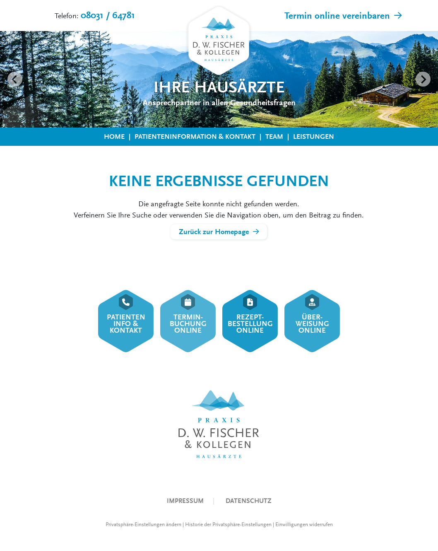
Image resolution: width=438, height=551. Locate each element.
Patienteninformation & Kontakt (195, 136)
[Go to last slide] (14, 79)
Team (274, 136)
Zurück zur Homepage (214, 231)
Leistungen (313, 136)
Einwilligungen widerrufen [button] (304, 524)
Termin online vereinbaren (337, 15)
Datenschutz (249, 501)
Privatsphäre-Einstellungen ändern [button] (143, 524)
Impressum (185, 501)
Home (114, 136)
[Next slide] (423, 79)
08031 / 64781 (108, 15)
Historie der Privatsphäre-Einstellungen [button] (228, 524)
